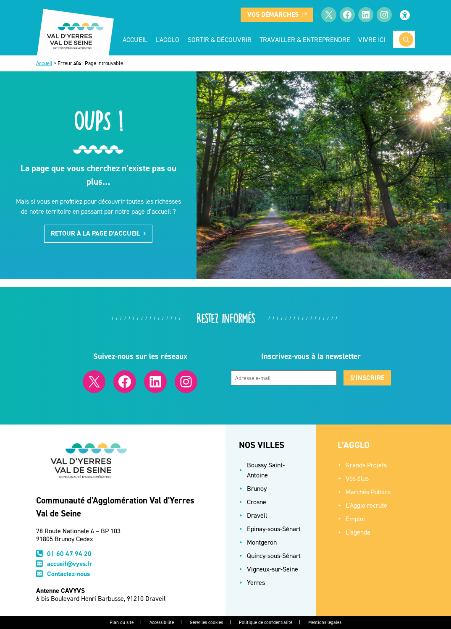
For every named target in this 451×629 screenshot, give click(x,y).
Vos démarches (277, 14)
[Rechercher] (406, 39)
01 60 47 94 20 (69, 553)
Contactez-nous (68, 573)
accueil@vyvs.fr (69, 563)
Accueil (135, 39)
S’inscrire (367, 377)
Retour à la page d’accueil (98, 233)
